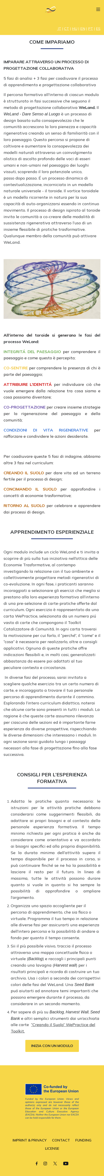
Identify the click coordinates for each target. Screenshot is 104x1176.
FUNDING (83, 1140)
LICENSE (52, 1148)
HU (74, 28)
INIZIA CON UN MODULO (52, 1045)
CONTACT (61, 1140)
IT (59, 28)
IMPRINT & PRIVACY (30, 1140)
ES (98, 28)
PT (90, 28)
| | (67, 28)
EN (82, 28)
